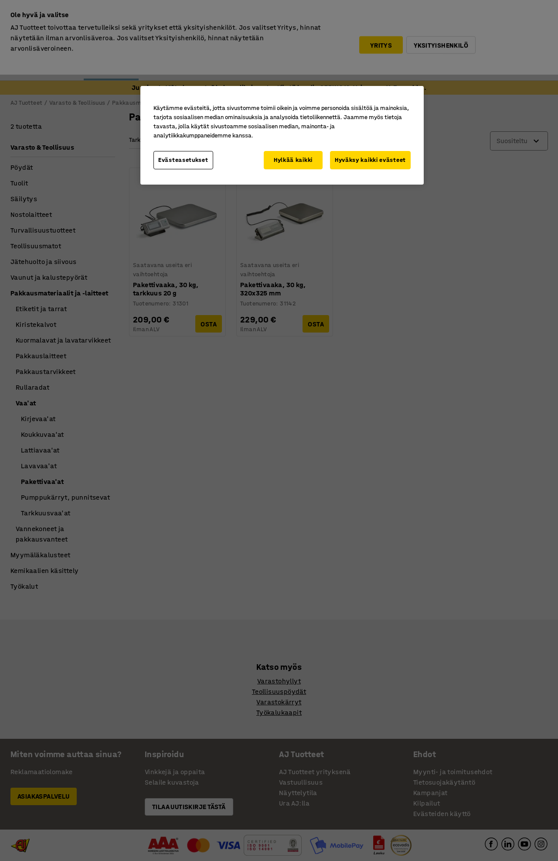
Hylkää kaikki (293, 160)
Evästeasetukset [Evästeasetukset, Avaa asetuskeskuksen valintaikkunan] (183, 160)
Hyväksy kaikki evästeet (370, 160)
